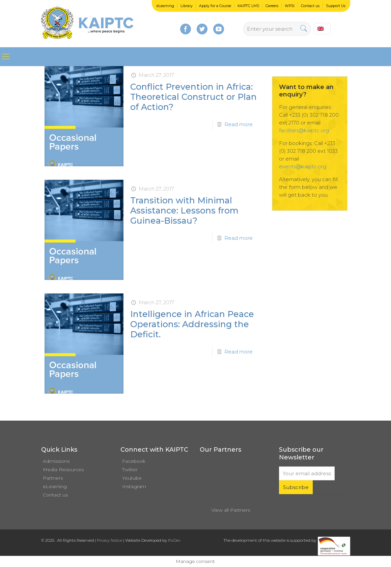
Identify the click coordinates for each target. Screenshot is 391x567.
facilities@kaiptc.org (304, 130)
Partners (53, 478)
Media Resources (63, 469)
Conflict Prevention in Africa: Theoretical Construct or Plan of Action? (193, 97)
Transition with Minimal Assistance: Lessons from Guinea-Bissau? (184, 210)
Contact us (310, 5)
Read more (238, 124)
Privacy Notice (109, 540)
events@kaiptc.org (302, 166)
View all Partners (231, 510)
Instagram (134, 486)
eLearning (165, 5)
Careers (272, 5)
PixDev (174, 540)
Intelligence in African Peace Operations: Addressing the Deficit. (192, 324)
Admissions (56, 461)
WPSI (290, 5)
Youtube (132, 478)
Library (186, 5)
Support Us (335, 5)
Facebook (133, 461)
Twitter (130, 469)
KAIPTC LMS (248, 5)
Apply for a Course (215, 5)
